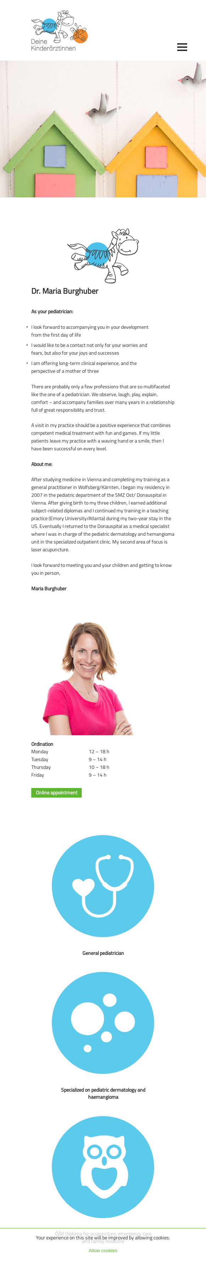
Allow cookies (103, 1250)
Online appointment (56, 793)
